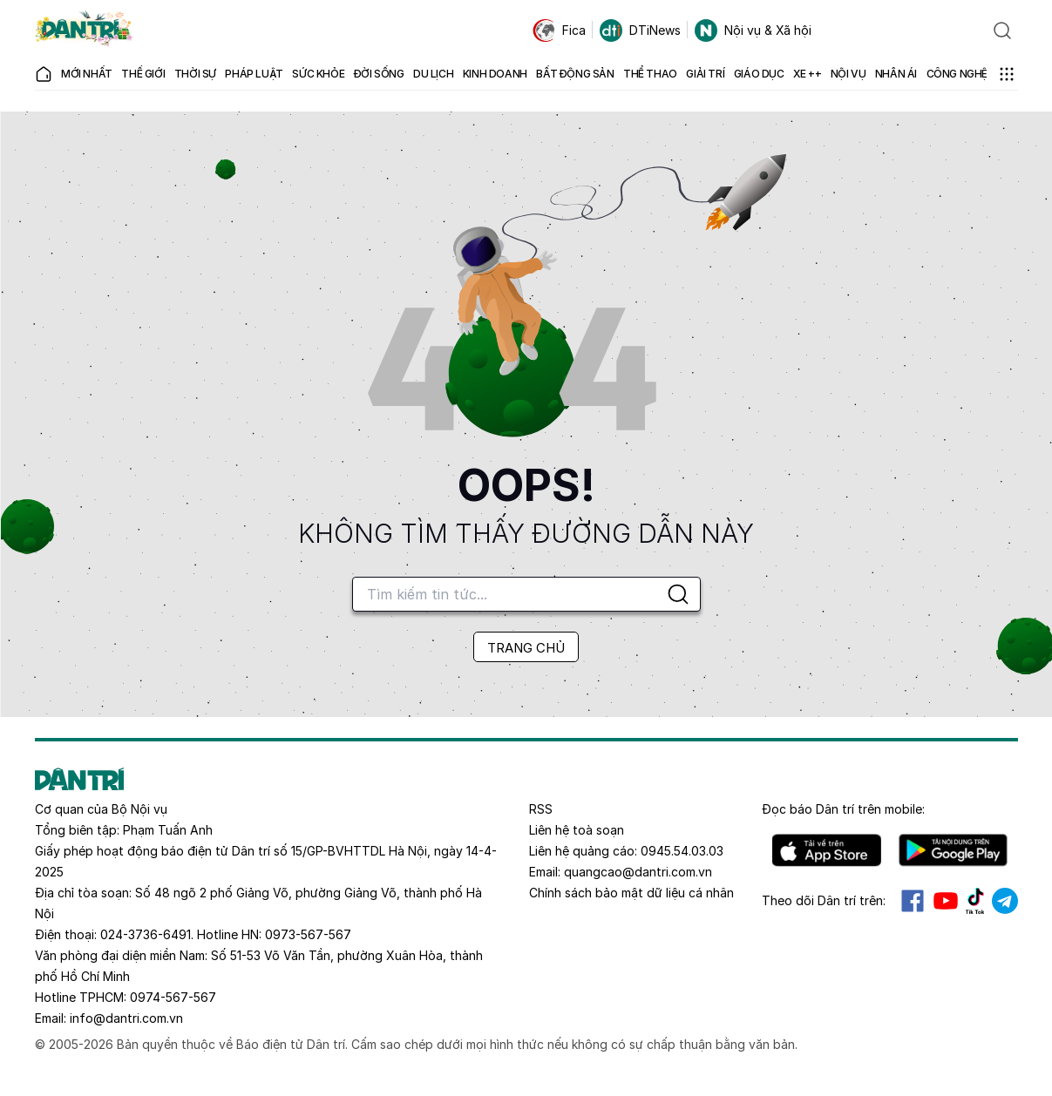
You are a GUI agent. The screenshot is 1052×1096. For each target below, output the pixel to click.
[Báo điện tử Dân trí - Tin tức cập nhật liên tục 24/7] (84, 30)
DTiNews (640, 30)
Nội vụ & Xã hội (753, 30)
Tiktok (975, 901)
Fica (559, 30)
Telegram (1005, 901)
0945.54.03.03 (682, 850)
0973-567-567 (308, 934)
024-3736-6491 (145, 934)
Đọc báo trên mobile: (843, 809)
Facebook (912, 901)
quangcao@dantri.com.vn (638, 871)
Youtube (946, 901)
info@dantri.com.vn (126, 1018)
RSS (541, 809)
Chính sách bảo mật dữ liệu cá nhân (631, 892)
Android (953, 850)
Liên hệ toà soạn (576, 829)
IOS (826, 850)
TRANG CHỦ (526, 647)
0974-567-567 (173, 997)
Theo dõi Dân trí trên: (824, 900)
